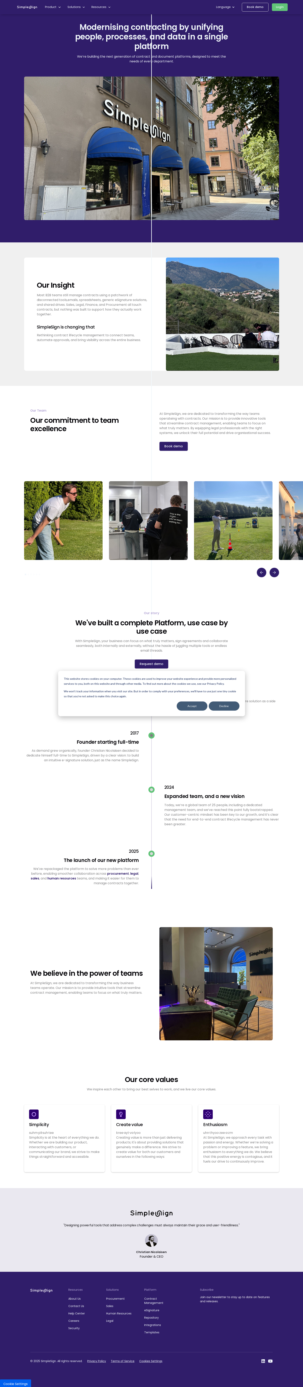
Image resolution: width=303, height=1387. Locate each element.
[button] (53, 7)
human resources (61, 878)
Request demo (151, 664)
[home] (27, 7)
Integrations (152, 1325)
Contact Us (76, 1306)
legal (134, 873)
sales (35, 878)
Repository (151, 1318)
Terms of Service (122, 1361)
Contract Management (153, 1301)
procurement (118, 873)
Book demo (255, 7)
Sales (109, 1306)
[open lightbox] (63, 520)
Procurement (115, 1299)
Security (74, 1328)
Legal (109, 1321)
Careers (73, 1321)
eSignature (151, 1310)
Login (280, 7)
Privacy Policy (96, 1361)
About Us (74, 1299)
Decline (224, 706)
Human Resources (118, 1313)
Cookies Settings (150, 1361)
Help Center (76, 1313)
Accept (192, 706)
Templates (151, 1332)
